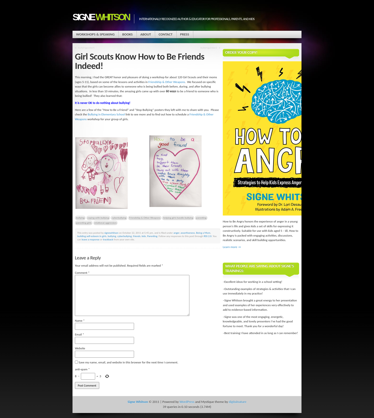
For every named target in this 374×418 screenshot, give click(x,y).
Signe (101, 17)
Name (80, 320)
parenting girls (83, 222)
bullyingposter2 (209, 47)
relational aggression (105, 222)
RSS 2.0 (208, 236)
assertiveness (188, 232)
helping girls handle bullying (178, 217)
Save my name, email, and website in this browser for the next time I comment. (128, 362)
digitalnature (237, 402)
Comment (82, 272)
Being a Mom (203, 232)
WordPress (186, 402)
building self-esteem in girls (91, 236)
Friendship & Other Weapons (166, 82)
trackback (108, 239)
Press (184, 34)
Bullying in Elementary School (106, 114)
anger (176, 232)
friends (136, 236)
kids (144, 236)
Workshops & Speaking (95, 34)
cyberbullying (119, 217)
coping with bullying (98, 217)
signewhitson (111, 232)
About (145, 34)
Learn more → (232, 247)
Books (127, 34)
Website (80, 348)
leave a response (90, 239)
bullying (80, 217)
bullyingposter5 (86, 47)
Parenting (152, 236)
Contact (165, 34)
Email (79, 334)
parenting (201, 217)
